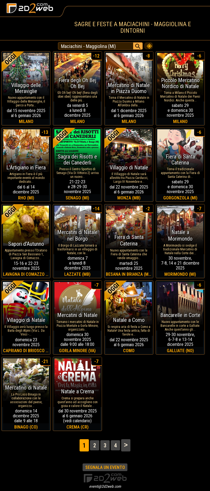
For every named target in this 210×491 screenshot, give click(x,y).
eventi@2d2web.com (105, 486)
